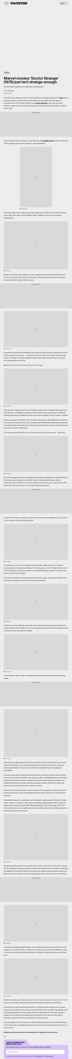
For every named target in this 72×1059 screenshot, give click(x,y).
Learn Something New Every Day (15, 1043)
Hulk (61, 98)
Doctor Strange (41, 103)
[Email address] (35, 1052)
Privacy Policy (49, 1056)
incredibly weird (47, 141)
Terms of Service (39, 1056)
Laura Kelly (10, 91)
